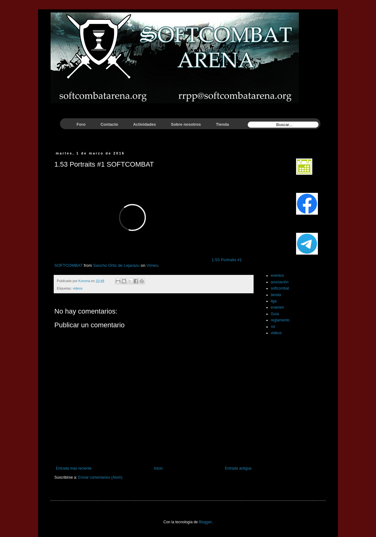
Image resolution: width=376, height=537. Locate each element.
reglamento (280, 320)
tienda (276, 295)
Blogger (205, 522)
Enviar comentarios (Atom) (100, 477)
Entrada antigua (238, 468)
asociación (280, 282)
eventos (277, 275)
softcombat (280, 288)
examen (277, 307)
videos (77, 288)
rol (273, 327)
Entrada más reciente (74, 468)
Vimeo (152, 265)
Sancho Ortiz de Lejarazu (116, 265)
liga (274, 301)
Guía (275, 314)
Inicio (158, 468)
